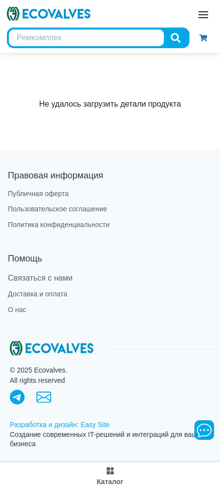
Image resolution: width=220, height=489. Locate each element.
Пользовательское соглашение (57, 209)
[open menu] (203, 15)
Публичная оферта (38, 194)
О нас (17, 310)
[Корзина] (203, 38)
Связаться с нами (40, 278)
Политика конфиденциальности (59, 225)
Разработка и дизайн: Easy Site (60, 425)
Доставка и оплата (37, 294)
